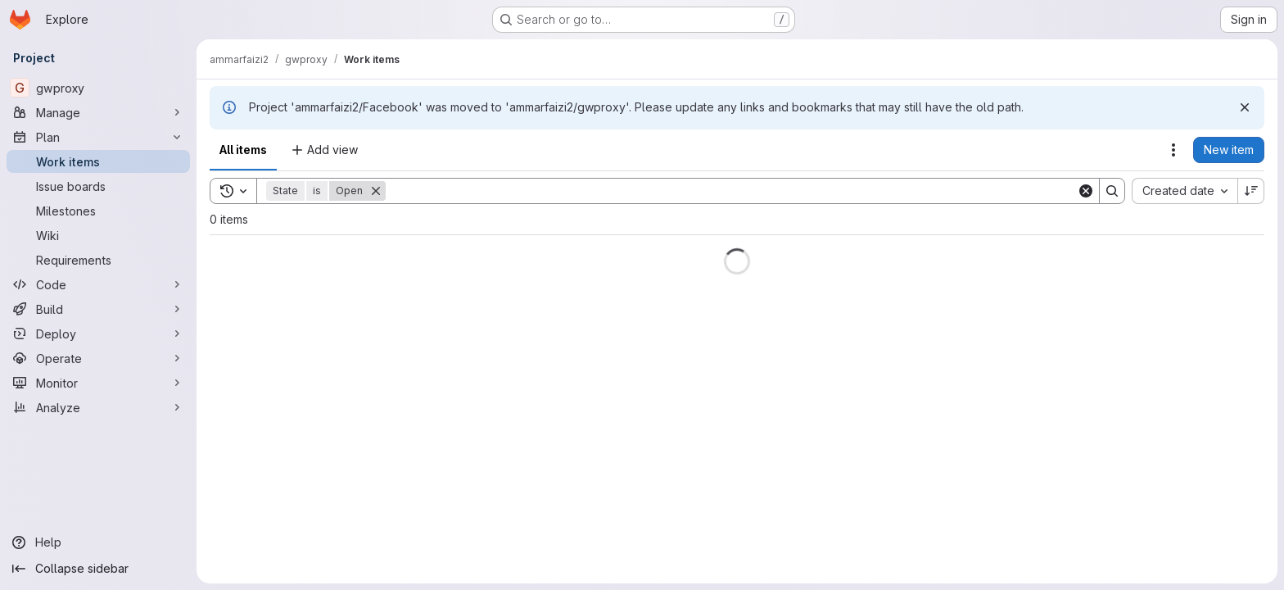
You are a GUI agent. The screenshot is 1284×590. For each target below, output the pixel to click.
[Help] (98, 542)
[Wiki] (98, 235)
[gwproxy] (98, 87)
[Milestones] (98, 210)
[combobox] (1184, 191)
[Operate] (98, 358)
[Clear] (1086, 191)
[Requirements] (98, 259)
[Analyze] (98, 407)
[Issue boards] (98, 186)
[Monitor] (98, 382)
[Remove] (376, 191)
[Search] (731, 191)
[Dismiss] (1245, 107)
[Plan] (98, 136)
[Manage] (98, 112)
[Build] (98, 308)
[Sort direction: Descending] (1251, 191)
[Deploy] (98, 333)
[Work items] (98, 161)
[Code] (98, 284)
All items (243, 150)
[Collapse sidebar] (98, 568)
